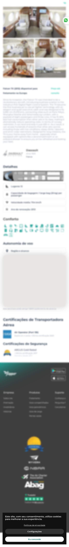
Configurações (34, 531)
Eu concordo (34, 539)
